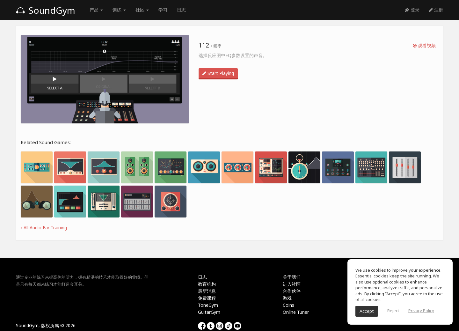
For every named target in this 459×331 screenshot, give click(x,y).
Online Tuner (296, 312)
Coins (288, 305)
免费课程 (207, 298)
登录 (412, 10)
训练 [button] (119, 10)
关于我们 (292, 277)
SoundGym (45, 10)
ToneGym (208, 305)
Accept (367, 311)
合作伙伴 (292, 291)
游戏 (287, 298)
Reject (393, 310)
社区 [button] (142, 10)
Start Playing (218, 73)
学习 (162, 10)
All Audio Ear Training (44, 227)
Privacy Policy (421, 310)
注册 (436, 10)
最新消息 (207, 291)
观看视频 (424, 45)
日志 (181, 10)
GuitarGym (209, 312)
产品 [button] (96, 10)
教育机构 (207, 284)
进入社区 (292, 284)
